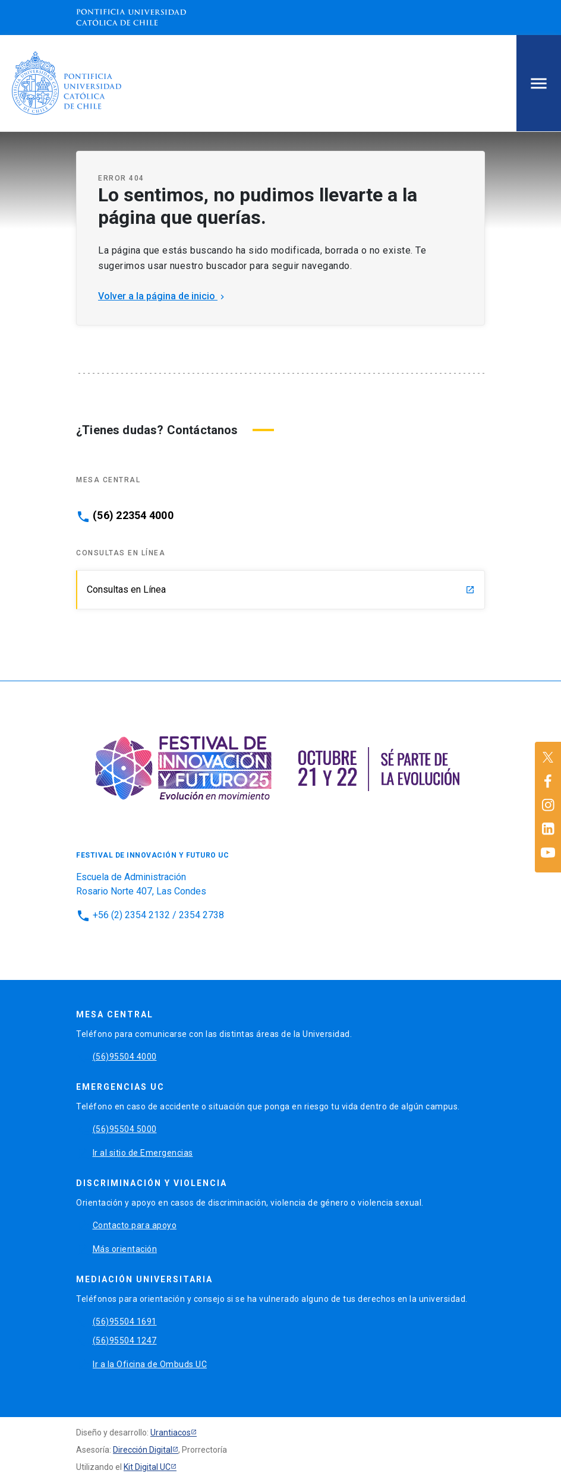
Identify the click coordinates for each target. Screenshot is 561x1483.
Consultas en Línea (281, 589)
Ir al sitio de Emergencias (143, 1153)
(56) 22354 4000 (133, 515)
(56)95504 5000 (125, 1129)
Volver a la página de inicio (162, 296)
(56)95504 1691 (125, 1321)
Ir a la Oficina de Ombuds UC (150, 1364)
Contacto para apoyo (135, 1225)
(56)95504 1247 (125, 1340)
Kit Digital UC (147, 1467)
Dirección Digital (142, 1449)
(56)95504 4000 (125, 1056)
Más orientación (125, 1249)
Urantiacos (170, 1432)
